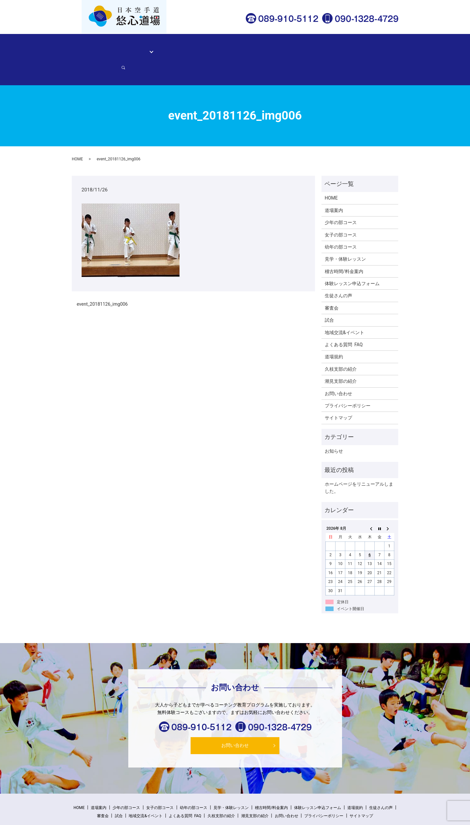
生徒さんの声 (266, 47)
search (386, 48)
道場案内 (121, 47)
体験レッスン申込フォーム (314, 47)
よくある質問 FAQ (344, 322)
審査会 (331, 285)
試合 (329, 297)
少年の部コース (341, 199)
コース (143, 47)
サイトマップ (338, 395)
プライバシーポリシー (347, 383)
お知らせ (334, 428)
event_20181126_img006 (102, 281)
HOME (99, 47)
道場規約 (334, 334)
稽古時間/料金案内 (227, 47)
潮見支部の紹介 (341, 358)
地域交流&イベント (344, 309)
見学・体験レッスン (181, 47)
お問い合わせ (361, 47)
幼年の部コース (341, 224)
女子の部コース (341, 212)
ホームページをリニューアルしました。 (359, 465)
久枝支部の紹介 (341, 346)
